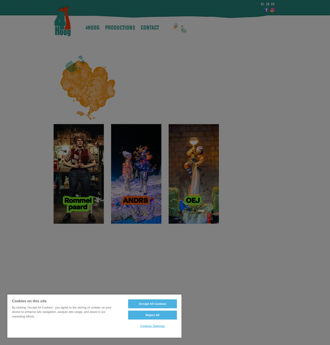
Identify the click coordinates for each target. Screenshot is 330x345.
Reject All (152, 315)
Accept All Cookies (152, 304)
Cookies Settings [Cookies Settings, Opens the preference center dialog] (152, 326)
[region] (94, 316)
